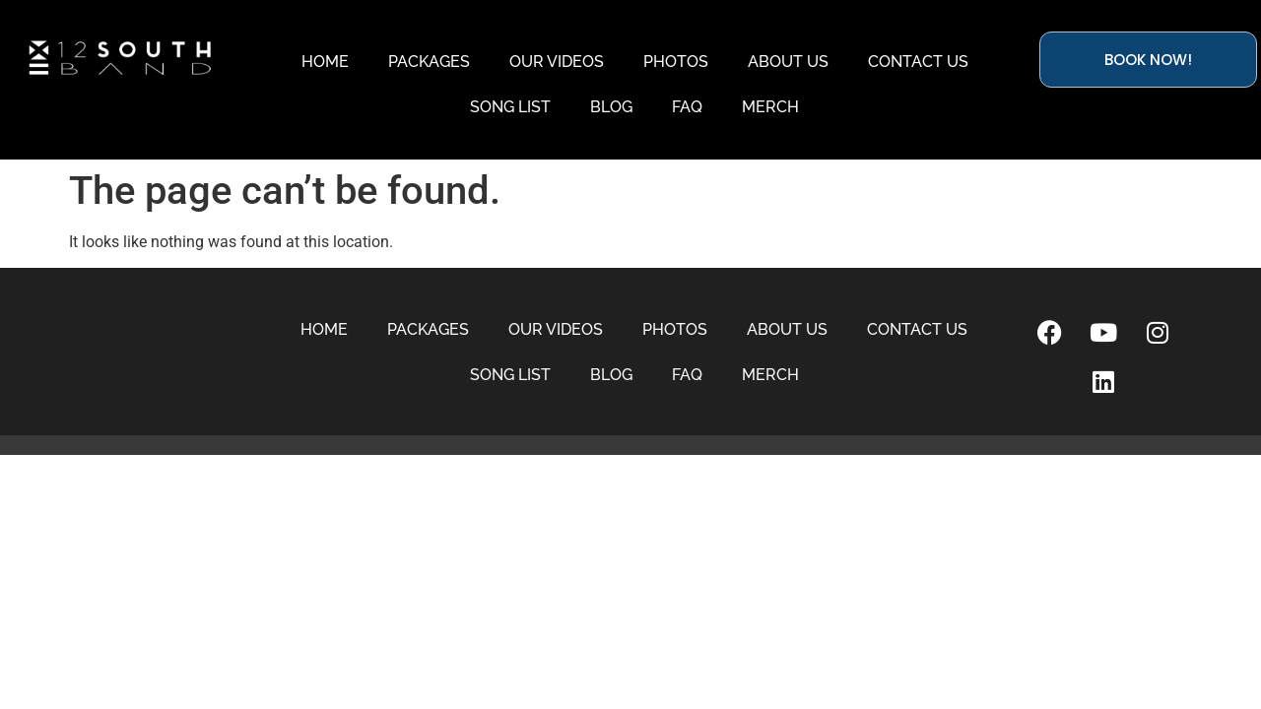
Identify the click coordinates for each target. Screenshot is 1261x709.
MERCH (770, 106)
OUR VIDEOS (556, 61)
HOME (325, 61)
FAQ (687, 106)
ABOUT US (788, 61)
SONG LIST (510, 106)
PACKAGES (429, 61)
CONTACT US (918, 61)
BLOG (611, 106)
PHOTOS (675, 61)
